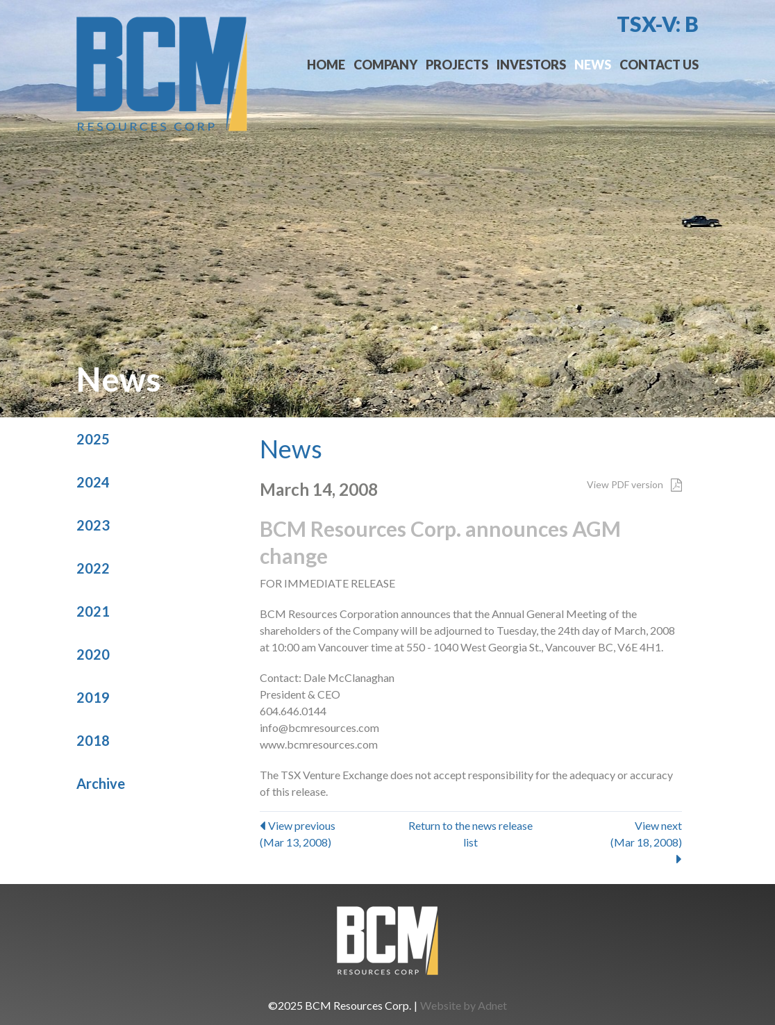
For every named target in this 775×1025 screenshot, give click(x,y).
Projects (457, 64)
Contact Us (659, 64)
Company (385, 64)
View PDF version (634, 484)
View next (611, 842)
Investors (531, 64)
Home (326, 64)
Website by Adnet (463, 1005)
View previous (330, 835)
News (592, 64)
